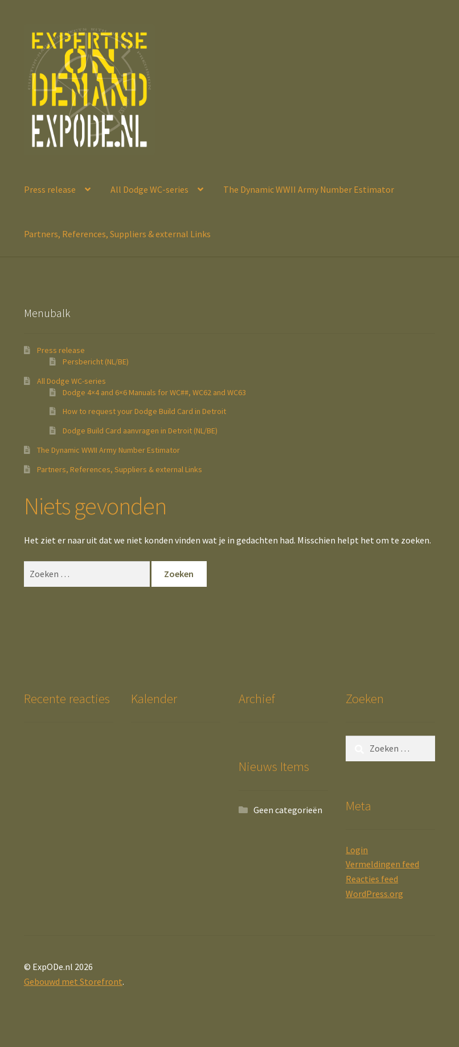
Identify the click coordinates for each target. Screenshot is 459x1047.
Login (357, 849)
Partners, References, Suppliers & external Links (117, 234)
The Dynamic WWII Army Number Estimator (308, 189)
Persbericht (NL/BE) (96, 361)
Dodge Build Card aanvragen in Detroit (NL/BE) (140, 430)
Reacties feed (372, 878)
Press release (50, 189)
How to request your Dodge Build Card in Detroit (144, 411)
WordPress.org (374, 893)
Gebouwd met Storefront (73, 981)
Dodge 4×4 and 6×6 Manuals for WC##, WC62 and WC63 (154, 392)
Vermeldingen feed (382, 864)
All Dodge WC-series (149, 189)
